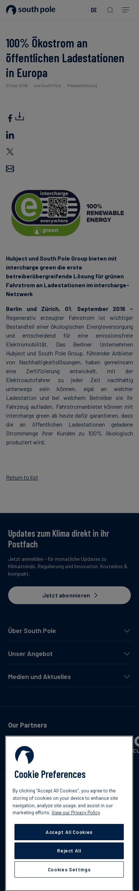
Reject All (69, 851)
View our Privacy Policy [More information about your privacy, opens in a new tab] (76, 812)
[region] (69, 813)
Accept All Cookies (69, 832)
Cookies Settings (69, 869)
